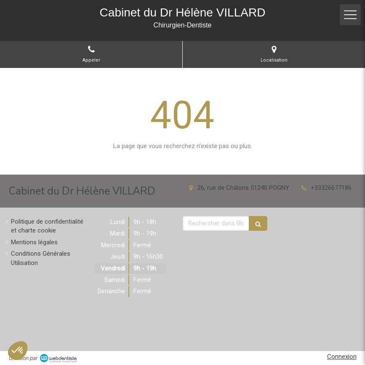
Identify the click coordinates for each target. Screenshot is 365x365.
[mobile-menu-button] (350, 14)
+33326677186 (331, 188)
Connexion (342, 356)
